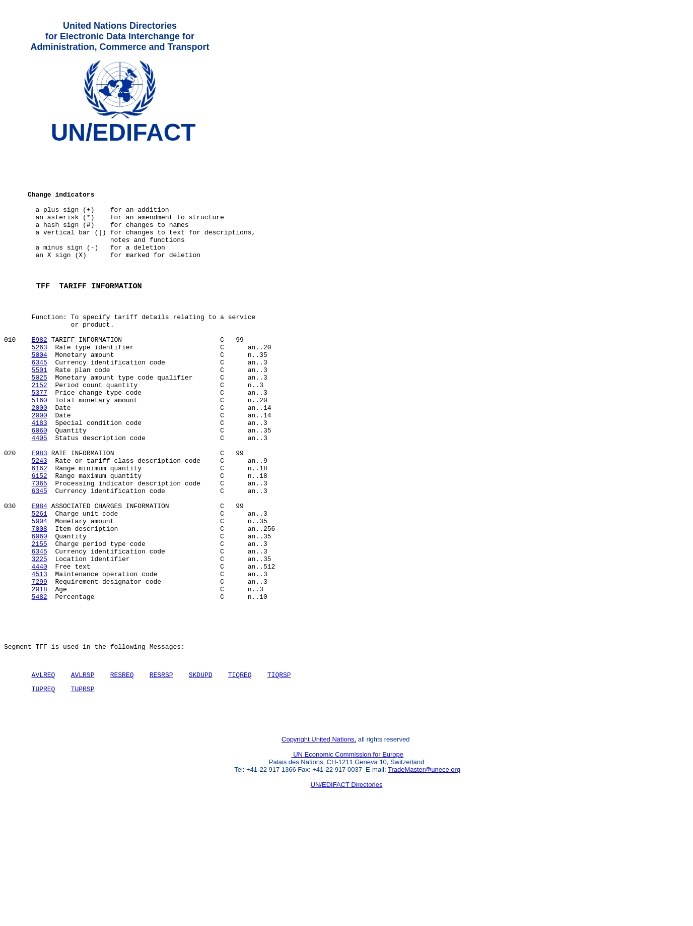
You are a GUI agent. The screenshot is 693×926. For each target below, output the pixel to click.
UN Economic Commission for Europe (348, 858)
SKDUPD (201, 772)
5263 (39, 385)
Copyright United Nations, (319, 843)
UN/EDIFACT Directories (347, 888)
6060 (39, 485)
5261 (39, 585)
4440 (39, 648)
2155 (39, 621)
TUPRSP (83, 787)
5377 (39, 440)
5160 (39, 449)
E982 (39, 376)
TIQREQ (240, 772)
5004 (39, 394)
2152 (39, 431)
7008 (39, 603)
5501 (39, 412)
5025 (39, 421)
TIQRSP (279, 772)
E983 (39, 512)
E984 (39, 576)
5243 (39, 521)
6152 (39, 539)
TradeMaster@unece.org (424, 873)
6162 (39, 530)
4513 (39, 657)
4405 (39, 494)
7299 (39, 666)
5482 (39, 685)
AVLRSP (83, 772)
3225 (39, 639)
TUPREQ (43, 787)
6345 (39, 403)
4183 (39, 476)
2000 (39, 458)
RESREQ (122, 772)
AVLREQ (43, 772)
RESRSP (161, 772)
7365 (39, 548)
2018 (39, 676)
